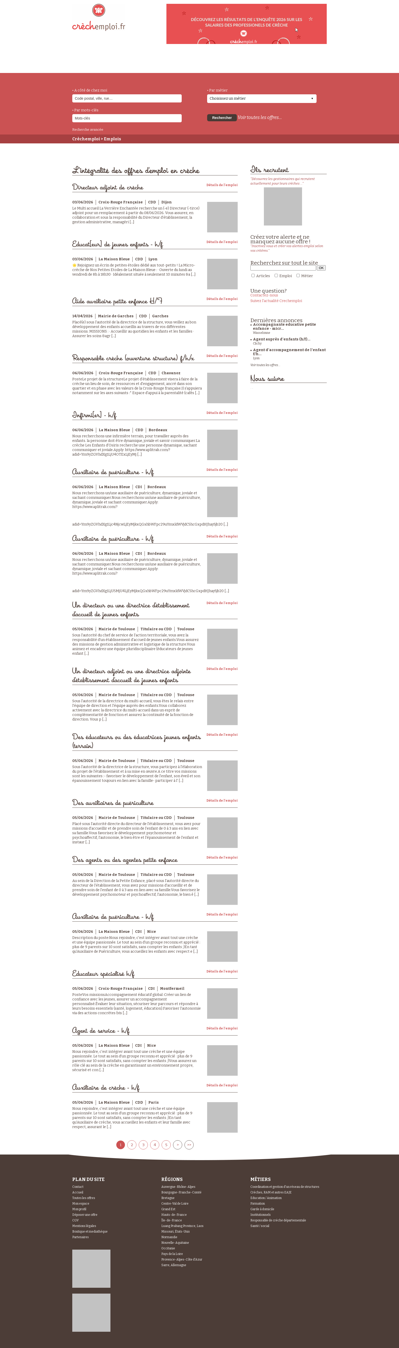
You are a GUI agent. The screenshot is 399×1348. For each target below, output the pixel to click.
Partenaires (80, 1237)
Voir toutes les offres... (260, 117)
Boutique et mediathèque (90, 1231)
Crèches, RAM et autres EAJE (271, 1192)
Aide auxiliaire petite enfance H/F (117, 301)
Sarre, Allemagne (173, 1265)
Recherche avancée (87, 129)
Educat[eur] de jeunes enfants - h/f (117, 244)
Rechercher (222, 118)
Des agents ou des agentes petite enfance (124, 860)
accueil (86, 66)
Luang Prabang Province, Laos (182, 1226)
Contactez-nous (264, 295)
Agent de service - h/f (100, 1030)
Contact (77, 1187)
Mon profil (79, 1209)
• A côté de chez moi (89, 90)
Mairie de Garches (116, 316)
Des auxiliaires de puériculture (112, 803)
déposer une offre (192, 61)
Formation (257, 1203)
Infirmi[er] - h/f (94, 415)
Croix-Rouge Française (120, 202)
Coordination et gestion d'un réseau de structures (284, 1187)
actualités (147, 62)
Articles (263, 276)
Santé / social (259, 1226)
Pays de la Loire (172, 1254)
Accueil (77, 1192)
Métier (307, 276)
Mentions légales (84, 1226)
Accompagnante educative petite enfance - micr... (284, 326)
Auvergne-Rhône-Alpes (178, 1187)
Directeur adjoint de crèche (107, 187)
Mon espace (80, 1203)
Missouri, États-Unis (175, 1231)
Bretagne (168, 1198)
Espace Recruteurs (300, 64)
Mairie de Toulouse (116, 629)
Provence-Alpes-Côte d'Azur (181, 1259)
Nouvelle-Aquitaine (175, 1243)
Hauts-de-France (174, 1215)
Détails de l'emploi (222, 185)
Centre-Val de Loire (175, 1203)
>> (189, 1145)
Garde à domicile (262, 1209)
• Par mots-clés (85, 110)
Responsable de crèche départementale (278, 1220)
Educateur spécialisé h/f (103, 973)
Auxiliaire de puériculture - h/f (112, 472)
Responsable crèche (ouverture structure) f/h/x (133, 358)
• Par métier (217, 90)
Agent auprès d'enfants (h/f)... (281, 339)
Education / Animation (266, 1198)
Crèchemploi (86, 139)
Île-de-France (171, 1220)
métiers (114, 64)
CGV (75, 1220)
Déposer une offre (84, 1215)
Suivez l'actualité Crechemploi (276, 301)
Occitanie (168, 1248)
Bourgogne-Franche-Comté (181, 1192)
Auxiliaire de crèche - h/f (105, 1087)
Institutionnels (260, 1215)
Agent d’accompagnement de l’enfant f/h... (289, 352)
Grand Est (168, 1209)
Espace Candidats (245, 61)
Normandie (169, 1237)
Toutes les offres (83, 1198)
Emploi (285, 276)
